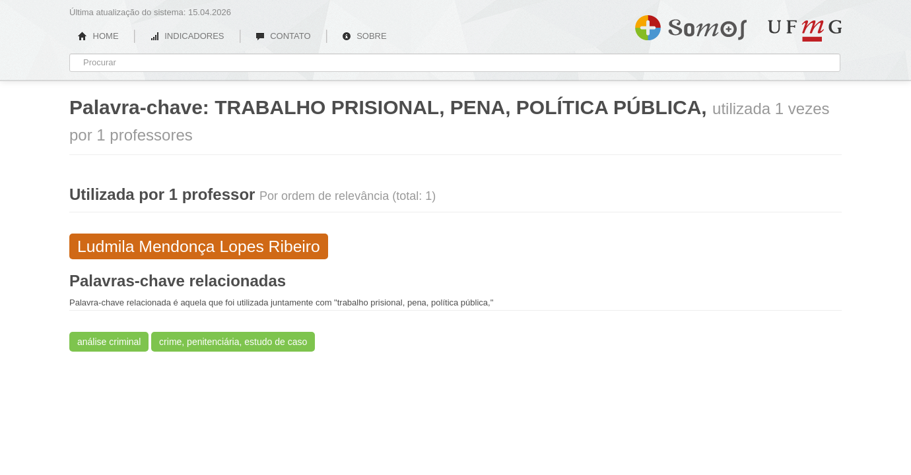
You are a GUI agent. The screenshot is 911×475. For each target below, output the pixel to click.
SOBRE (364, 36)
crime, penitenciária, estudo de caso (233, 341)
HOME (98, 36)
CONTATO (283, 36)
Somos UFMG (691, 25)
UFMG (805, 31)
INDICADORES (187, 36)
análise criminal (109, 341)
